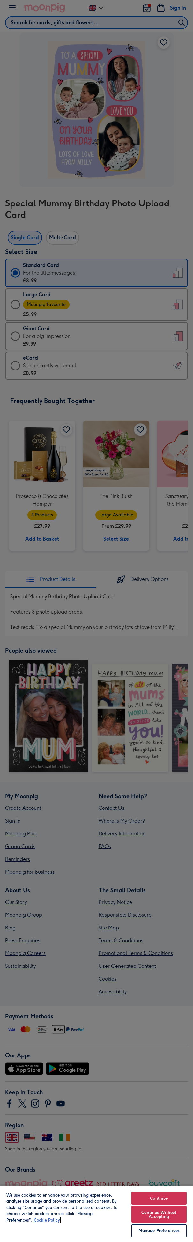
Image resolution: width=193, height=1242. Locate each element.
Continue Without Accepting (158, 1214)
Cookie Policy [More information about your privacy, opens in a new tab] (47, 1220)
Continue (159, 1198)
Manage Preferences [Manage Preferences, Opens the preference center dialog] (159, 1230)
